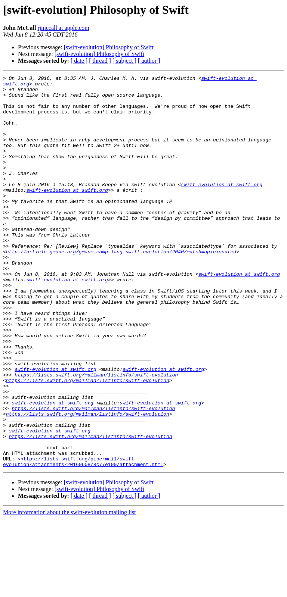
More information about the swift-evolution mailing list (69, 590)
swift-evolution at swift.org (221, 206)
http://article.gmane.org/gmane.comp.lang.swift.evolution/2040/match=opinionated (121, 287)
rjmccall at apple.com (63, 28)
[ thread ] (100, 60)
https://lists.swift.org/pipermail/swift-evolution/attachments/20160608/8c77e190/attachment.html (83, 539)
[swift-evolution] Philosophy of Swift (109, 47)
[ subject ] (124, 60)
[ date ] (79, 60)
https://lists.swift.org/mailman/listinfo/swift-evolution (96, 435)
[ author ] (149, 60)
